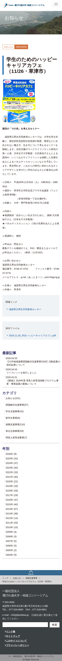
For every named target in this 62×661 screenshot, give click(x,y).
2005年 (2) (11, 550)
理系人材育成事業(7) (16, 437)
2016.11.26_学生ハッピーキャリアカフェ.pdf (32, 335)
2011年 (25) (12, 522)
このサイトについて (16, 640)
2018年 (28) (12, 490)
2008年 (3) (11, 536)
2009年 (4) (11, 532)
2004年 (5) (11, 555)
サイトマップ (12, 636)
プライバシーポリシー (17, 645)
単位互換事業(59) (15, 431)
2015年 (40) (12, 504)
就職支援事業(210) (15, 424)
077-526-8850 (16, 609)
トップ (5, 578)
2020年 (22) (12, 481)
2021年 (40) (12, 477)
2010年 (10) (12, 527)
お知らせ (17, 578)
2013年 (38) (12, 513)
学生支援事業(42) (15, 411)
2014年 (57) (12, 509)
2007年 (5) (11, 541)
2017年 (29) (12, 495)
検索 (54, 624)
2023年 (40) (12, 467)
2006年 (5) (11, 545)
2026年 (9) (11, 454)
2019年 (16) (12, 486)
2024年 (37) (12, 463)
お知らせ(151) (13, 398)
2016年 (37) (12, 499)
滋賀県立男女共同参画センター (25, 309)
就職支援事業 (31, 578)
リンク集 (10, 631)
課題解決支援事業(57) (17, 404)
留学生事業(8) (13, 418)
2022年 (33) (12, 472)
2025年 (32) (12, 458)
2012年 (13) (12, 518)
